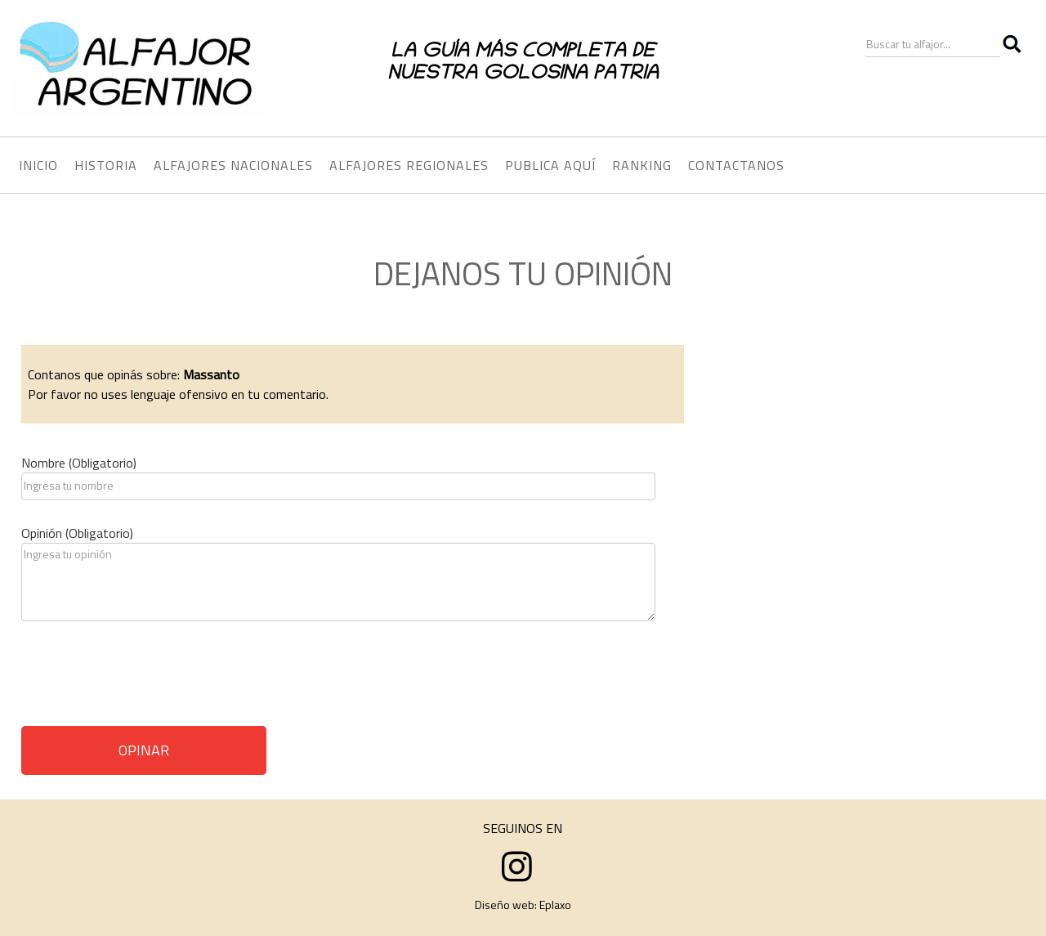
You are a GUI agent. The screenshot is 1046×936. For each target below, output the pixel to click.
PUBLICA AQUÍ (550, 165)
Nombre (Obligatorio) (78, 462)
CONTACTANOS (736, 165)
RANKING (642, 165)
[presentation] (145, 679)
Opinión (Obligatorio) (77, 533)
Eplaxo (555, 904)
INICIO (38, 165)
